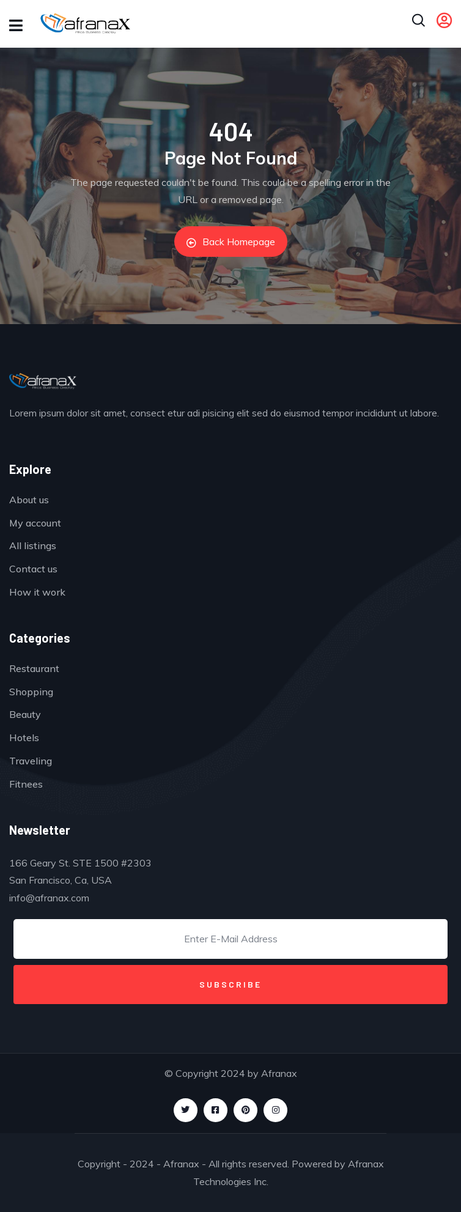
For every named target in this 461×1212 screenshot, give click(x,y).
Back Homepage (230, 241)
